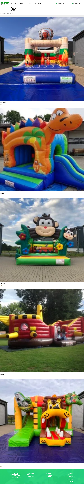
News (26, 3)
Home (12, 3)
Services (22, 3)
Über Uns (16, 3)
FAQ (35, 3)
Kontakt (39, 3)
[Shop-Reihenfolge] (42, 16)
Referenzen (31, 3)
